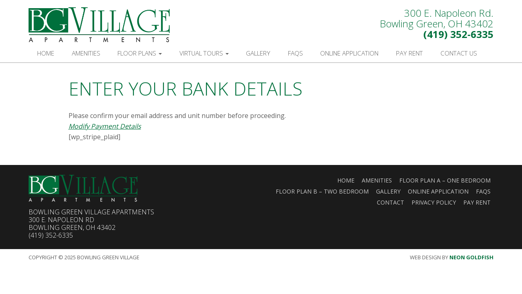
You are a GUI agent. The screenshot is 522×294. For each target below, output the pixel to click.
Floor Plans (139, 53)
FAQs (295, 53)
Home (45, 53)
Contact (390, 202)
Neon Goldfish (471, 257)
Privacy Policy (433, 202)
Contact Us (458, 53)
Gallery (258, 53)
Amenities (86, 53)
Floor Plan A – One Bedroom (445, 180)
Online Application (349, 53)
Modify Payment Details (105, 126)
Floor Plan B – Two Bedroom (322, 191)
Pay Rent (409, 53)
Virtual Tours (204, 53)
